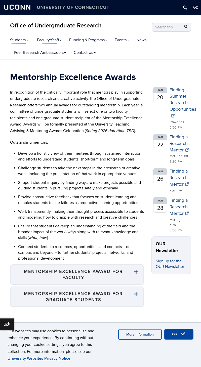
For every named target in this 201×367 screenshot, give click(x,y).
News (141, 40)
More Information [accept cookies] (140, 334)
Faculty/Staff (49, 40)
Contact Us (85, 52)
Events (122, 40)
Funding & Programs (88, 40)
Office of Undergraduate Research (56, 25)
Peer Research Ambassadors (40, 52)
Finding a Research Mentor (179, 143)
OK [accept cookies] (179, 334)
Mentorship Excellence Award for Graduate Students (73, 296)
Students (19, 40)
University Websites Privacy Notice (39, 358)
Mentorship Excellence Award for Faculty (73, 274)
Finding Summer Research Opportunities (183, 102)
